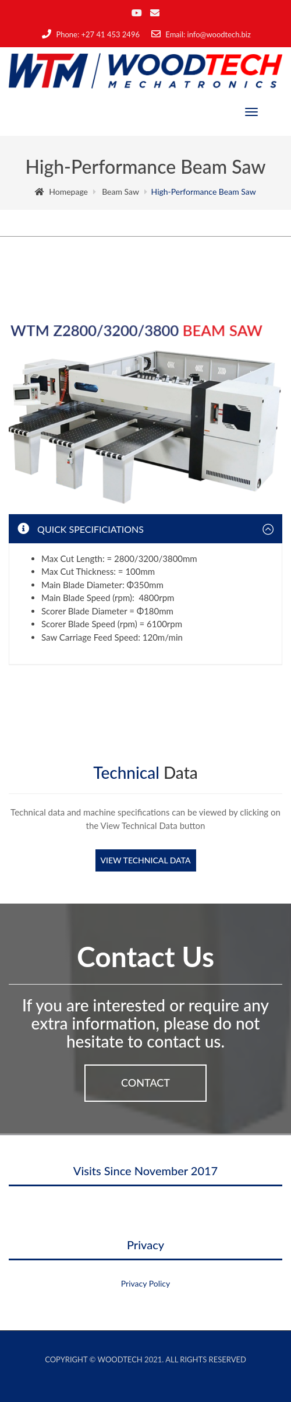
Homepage (61, 191)
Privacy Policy (145, 1283)
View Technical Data (146, 860)
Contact (145, 1082)
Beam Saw (120, 191)
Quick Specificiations (80, 529)
